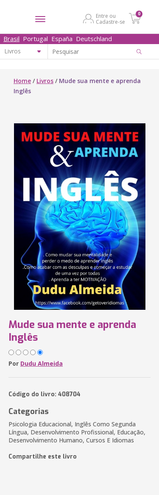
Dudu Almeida (41, 363)
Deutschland (94, 38)
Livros (44, 81)
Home (22, 81)
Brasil (11, 38)
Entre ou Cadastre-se (110, 18)
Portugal (35, 38)
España (62, 38)
